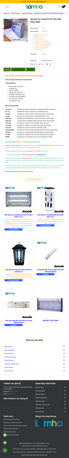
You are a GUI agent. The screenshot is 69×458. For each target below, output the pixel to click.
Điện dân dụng (8, 346)
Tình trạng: (33, 54)
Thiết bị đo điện (8, 367)
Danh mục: (33, 60)
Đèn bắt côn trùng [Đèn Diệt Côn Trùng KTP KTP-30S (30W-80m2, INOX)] (27, 13)
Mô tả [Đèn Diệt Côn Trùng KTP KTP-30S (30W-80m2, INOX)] (7, 69)
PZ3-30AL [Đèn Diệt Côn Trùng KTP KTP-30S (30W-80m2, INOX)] (8, 109)
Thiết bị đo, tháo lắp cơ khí (11, 363)
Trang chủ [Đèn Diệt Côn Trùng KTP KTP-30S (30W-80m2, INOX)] (6, 13)
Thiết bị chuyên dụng (10, 356)
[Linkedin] (43, 64)
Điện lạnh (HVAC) (9, 353)
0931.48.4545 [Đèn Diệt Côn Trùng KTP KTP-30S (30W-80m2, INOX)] (32, 1)
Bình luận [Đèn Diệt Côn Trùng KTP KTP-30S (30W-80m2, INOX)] (30, 69)
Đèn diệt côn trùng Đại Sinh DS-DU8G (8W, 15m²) (50, 216)
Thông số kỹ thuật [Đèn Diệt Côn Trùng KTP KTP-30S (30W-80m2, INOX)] (18, 69)
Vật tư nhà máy (8, 370)
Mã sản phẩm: (34, 31)
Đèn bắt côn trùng (47, 60)
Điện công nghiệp (9, 350)
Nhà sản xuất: (34, 28)
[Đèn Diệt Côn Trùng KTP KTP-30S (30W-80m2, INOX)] (34, 6)
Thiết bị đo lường (9, 360)
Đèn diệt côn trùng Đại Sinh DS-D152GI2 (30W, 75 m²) (19, 216)
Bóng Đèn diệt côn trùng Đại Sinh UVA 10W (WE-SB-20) (50, 271)
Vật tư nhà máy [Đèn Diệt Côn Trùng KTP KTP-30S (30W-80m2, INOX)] (15, 13)
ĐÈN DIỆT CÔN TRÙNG (50, 320)
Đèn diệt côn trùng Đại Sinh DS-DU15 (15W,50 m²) (18, 271)
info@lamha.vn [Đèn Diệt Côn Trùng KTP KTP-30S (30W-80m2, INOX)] (41, 1)
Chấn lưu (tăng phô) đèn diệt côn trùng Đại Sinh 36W (18, 321)
